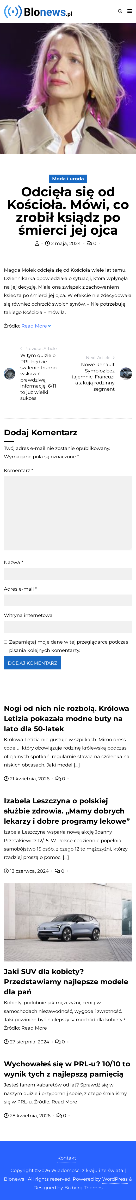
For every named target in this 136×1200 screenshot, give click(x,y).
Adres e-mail (20, 589)
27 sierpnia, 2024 (27, 1042)
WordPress (115, 1179)
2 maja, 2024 (63, 243)
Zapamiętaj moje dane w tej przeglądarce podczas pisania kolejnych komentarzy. (68, 646)
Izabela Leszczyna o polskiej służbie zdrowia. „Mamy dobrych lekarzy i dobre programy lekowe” (67, 811)
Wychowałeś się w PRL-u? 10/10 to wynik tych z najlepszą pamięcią (67, 1069)
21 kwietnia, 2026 (27, 779)
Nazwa (13, 562)
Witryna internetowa (28, 615)
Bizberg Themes (83, 1188)
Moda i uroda (68, 179)
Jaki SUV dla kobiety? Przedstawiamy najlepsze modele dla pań (66, 981)
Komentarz (18, 470)
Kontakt (66, 1158)
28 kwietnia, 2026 (28, 1116)
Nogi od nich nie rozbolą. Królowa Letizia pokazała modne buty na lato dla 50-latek (66, 718)
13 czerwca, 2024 (27, 871)
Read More (34, 326)
